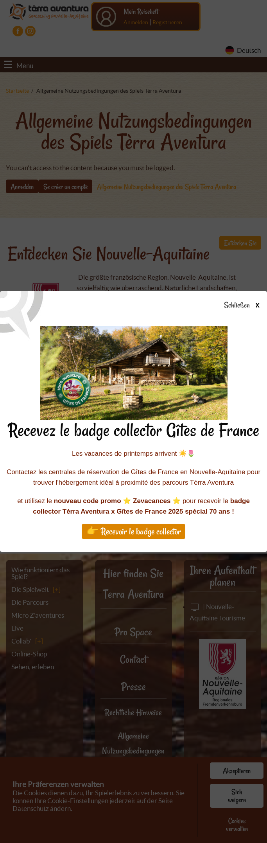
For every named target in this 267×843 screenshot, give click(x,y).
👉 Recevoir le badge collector (133, 531)
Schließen (248, 305)
